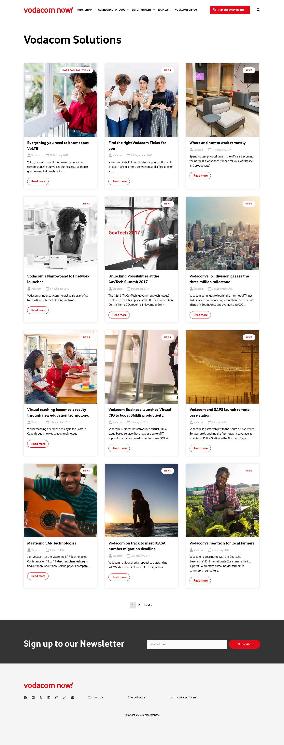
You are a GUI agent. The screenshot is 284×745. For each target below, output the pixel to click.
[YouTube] (33, 697)
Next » (148, 605)
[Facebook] (25, 697)
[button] (230, 10)
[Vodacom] (72, 697)
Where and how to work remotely (218, 143)
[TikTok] (64, 697)
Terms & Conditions (182, 697)
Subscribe (244, 644)
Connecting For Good (113, 10)
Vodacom (36, 155)
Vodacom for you (187, 10)
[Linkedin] (48, 697)
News (167, 70)
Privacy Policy (136, 697)
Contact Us (95, 697)
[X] (41, 697)
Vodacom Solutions (76, 70)
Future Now (86, 10)
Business (165, 10)
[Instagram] (56, 697)
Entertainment (143, 10)
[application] (93, 10)
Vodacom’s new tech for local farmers (222, 543)
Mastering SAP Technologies (51, 543)
